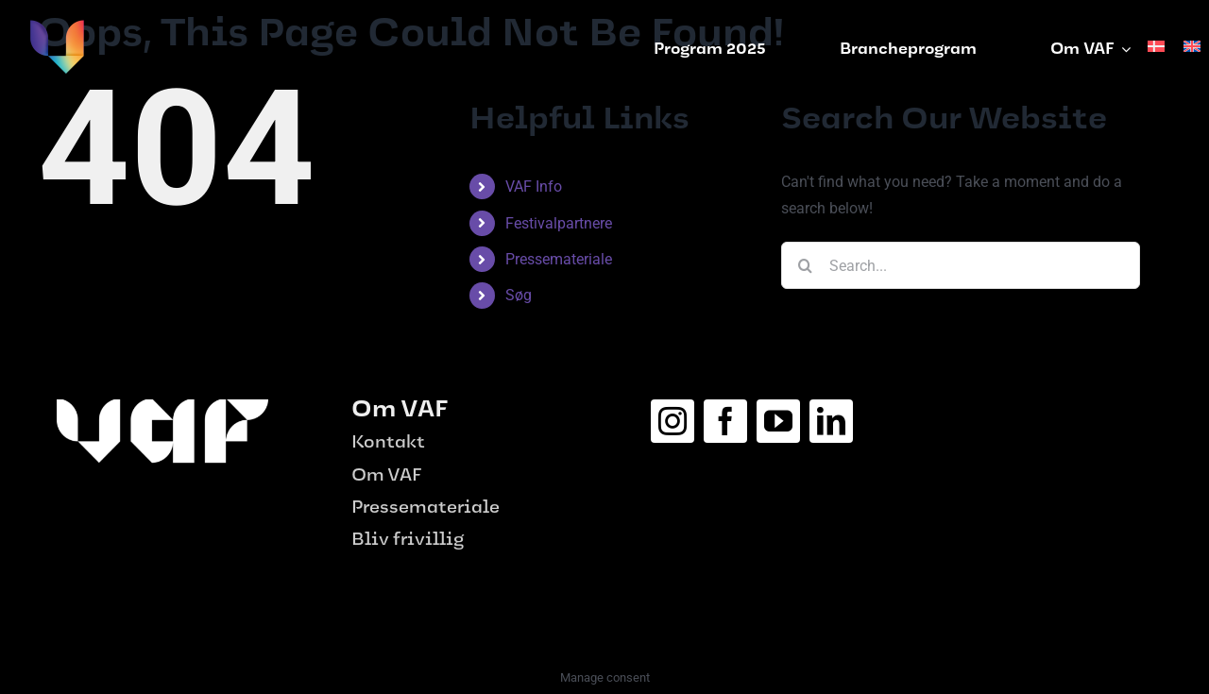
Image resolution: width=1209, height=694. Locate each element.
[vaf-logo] (56, 26)
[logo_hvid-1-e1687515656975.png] (162, 406)
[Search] (804, 265)
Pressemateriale (558, 259)
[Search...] (960, 265)
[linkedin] (831, 421)
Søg (518, 295)
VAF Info (533, 186)
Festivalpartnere (558, 223)
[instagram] (672, 421)
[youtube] (778, 421)
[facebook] (725, 421)
